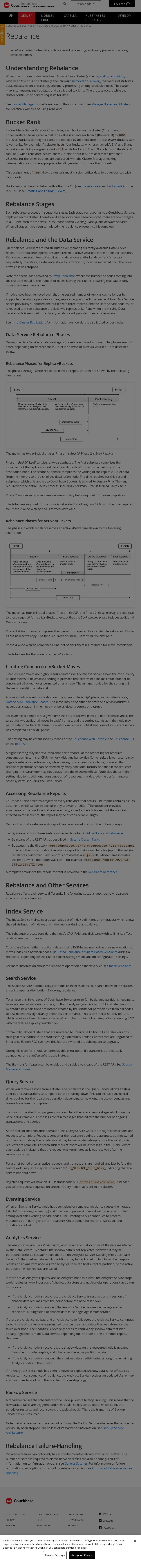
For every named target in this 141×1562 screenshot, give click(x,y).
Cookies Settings (55, 1555)
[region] (70, 1548)
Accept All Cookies (82, 1555)
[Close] (135, 1541)
